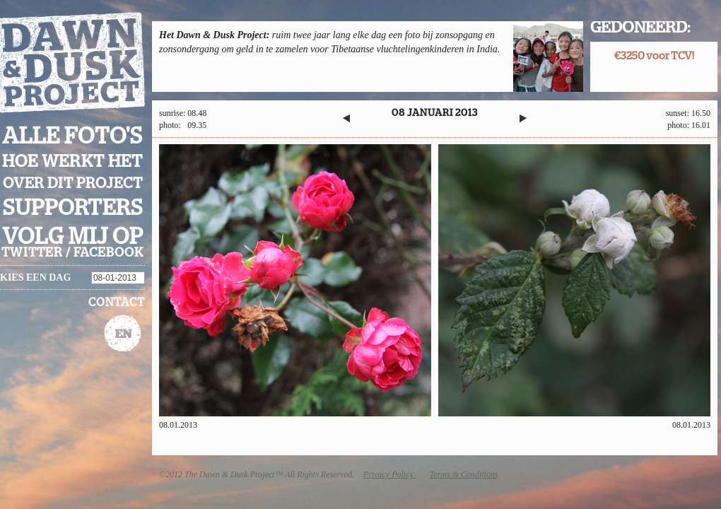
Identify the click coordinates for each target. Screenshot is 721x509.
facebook (108, 253)
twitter (32, 253)
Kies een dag (35, 277)
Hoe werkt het (72, 161)
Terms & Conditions (464, 474)
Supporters (73, 208)
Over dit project (73, 183)
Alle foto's (72, 136)
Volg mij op (72, 237)
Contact (116, 302)
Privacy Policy (389, 474)
